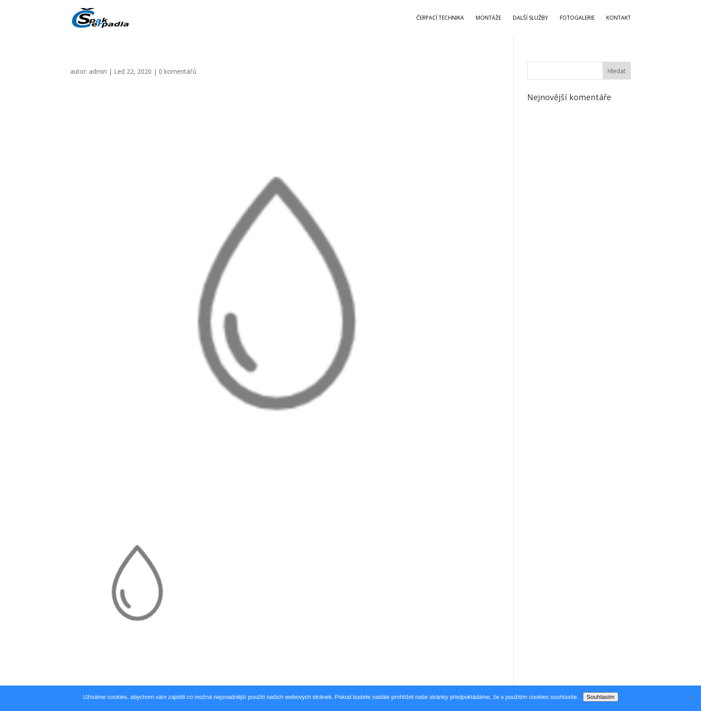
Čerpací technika (440, 18)
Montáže (488, 18)
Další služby (530, 18)
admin (98, 71)
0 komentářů (178, 71)
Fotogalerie (577, 18)
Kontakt (618, 18)
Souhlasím (601, 697)
